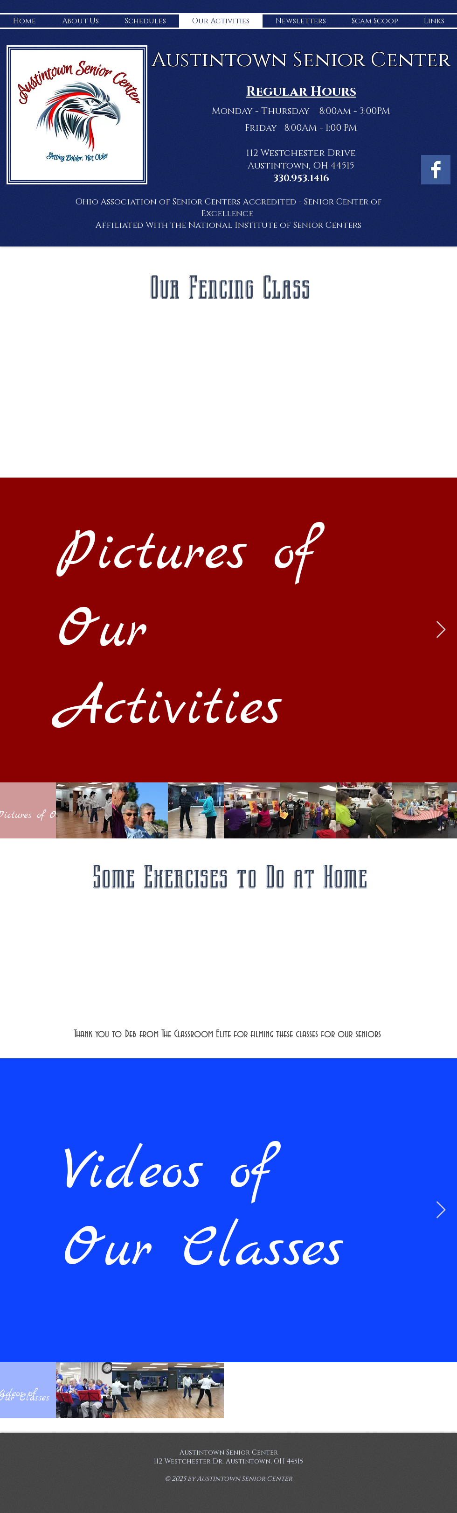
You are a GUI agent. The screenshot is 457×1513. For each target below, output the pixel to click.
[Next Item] (441, 630)
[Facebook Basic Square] (435, 169)
